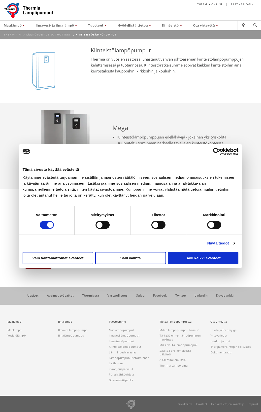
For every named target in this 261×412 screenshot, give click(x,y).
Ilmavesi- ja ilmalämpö (55, 25)
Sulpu (140, 295)
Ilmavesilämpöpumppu (73, 330)
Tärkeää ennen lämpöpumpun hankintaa (180, 337)
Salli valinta (130, 258)
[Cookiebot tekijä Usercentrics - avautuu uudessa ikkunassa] (216, 151)
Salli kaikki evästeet (203, 258)
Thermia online (210, 4)
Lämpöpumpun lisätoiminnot (129, 358)
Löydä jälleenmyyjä (223, 330)
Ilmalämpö (65, 321)
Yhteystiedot (219, 335)
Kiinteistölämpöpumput (125, 346)
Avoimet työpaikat (60, 295)
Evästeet (201, 404)
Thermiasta (90, 295)
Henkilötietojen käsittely (227, 404)
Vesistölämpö (16, 335)
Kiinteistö (170, 25)
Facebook (160, 295)
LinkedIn (201, 295)
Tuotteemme (117, 321)
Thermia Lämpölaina (174, 365)
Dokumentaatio (220, 352)
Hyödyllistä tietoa (133, 25)
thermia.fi (12, 34)
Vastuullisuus (117, 295)
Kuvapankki (224, 295)
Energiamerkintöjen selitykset (230, 346)
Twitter (180, 295)
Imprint (253, 404)
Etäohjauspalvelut (121, 369)
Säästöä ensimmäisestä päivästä (175, 352)
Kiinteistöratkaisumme (163, 65)
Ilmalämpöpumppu (71, 335)
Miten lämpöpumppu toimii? (179, 330)
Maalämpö (13, 25)
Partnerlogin (242, 4)
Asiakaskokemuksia (173, 360)
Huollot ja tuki (220, 341)
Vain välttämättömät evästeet (58, 258)
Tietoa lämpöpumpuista (176, 321)
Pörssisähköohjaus (122, 374)
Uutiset (32, 295)
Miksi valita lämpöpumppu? (178, 345)
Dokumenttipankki (121, 380)
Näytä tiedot (218, 243)
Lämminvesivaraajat (122, 352)
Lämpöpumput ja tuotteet (48, 34)
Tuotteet (95, 25)
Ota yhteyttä (204, 25)
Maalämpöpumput (121, 330)
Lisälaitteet (116, 363)
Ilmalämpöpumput (121, 341)
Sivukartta (185, 404)
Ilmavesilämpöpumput (124, 335)
